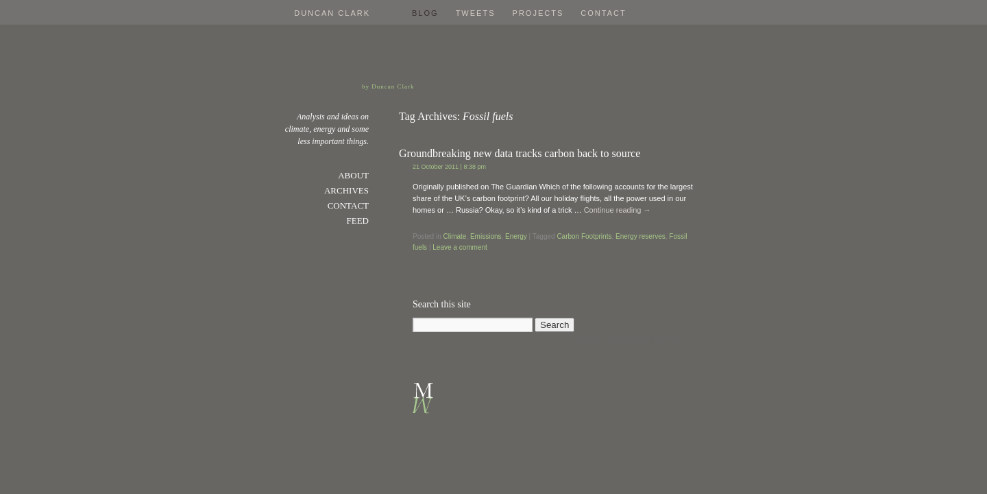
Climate (454, 236)
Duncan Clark (332, 13)
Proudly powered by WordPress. (631, 338)
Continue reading (617, 210)
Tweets (476, 13)
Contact (603, 13)
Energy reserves (641, 236)
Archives (346, 190)
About (353, 175)
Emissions (486, 236)
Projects (538, 13)
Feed (358, 220)
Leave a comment (459, 247)
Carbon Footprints (584, 236)
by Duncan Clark (388, 86)
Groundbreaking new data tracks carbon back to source (519, 153)
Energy (516, 236)
